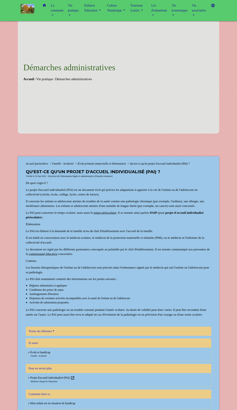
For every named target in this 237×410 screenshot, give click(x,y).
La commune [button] (57, 8)
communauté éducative (43, 254)
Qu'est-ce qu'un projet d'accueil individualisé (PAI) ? (160, 163)
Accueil (28, 79)
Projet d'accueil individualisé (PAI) (52, 377)
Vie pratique (44, 79)
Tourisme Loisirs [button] (136, 8)
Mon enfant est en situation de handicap (52, 403)
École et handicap (40, 352)
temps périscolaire (105, 212)
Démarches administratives (73, 79)
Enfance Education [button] (91, 8)
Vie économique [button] (179, 8)
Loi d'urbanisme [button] (159, 8)
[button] (44, 6)
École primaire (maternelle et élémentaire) (102, 163)
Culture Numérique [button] (115, 8)
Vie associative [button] (199, 8)
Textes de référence (40, 331)
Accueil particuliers (37, 163)
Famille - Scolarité (63, 163)
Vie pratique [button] (73, 8)
